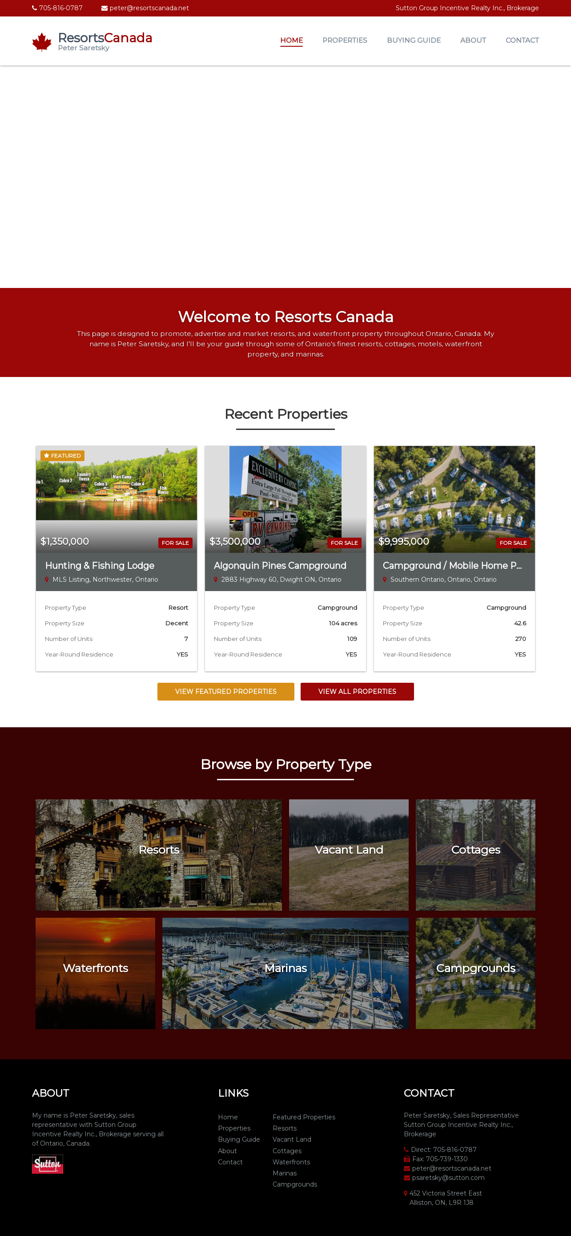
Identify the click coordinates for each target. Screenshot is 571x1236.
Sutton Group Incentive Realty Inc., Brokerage (467, 8)
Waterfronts (291, 1162)
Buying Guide (414, 40)
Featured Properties (304, 1117)
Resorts (285, 1128)
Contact (522, 40)
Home (291, 40)
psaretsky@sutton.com (448, 1178)
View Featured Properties (226, 692)
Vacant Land (292, 1139)
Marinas (285, 1173)
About (473, 40)
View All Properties (357, 692)
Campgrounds (295, 1184)
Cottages (287, 1151)
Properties (344, 40)
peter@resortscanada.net (149, 8)
